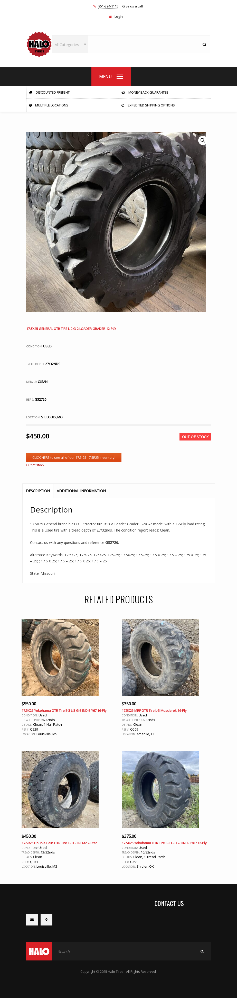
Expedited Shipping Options (148, 105)
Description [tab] (38, 490)
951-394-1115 (108, 6)
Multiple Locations (48, 105)
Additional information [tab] (81, 490)
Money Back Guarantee (144, 92)
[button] (202, 140)
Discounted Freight (49, 92)
